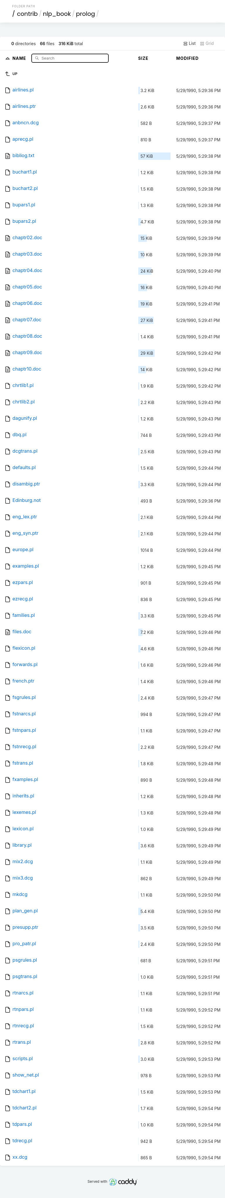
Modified (187, 58)
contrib (27, 14)
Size (143, 58)
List (189, 43)
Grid (207, 43)
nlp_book (57, 14)
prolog (85, 14)
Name (19, 57)
